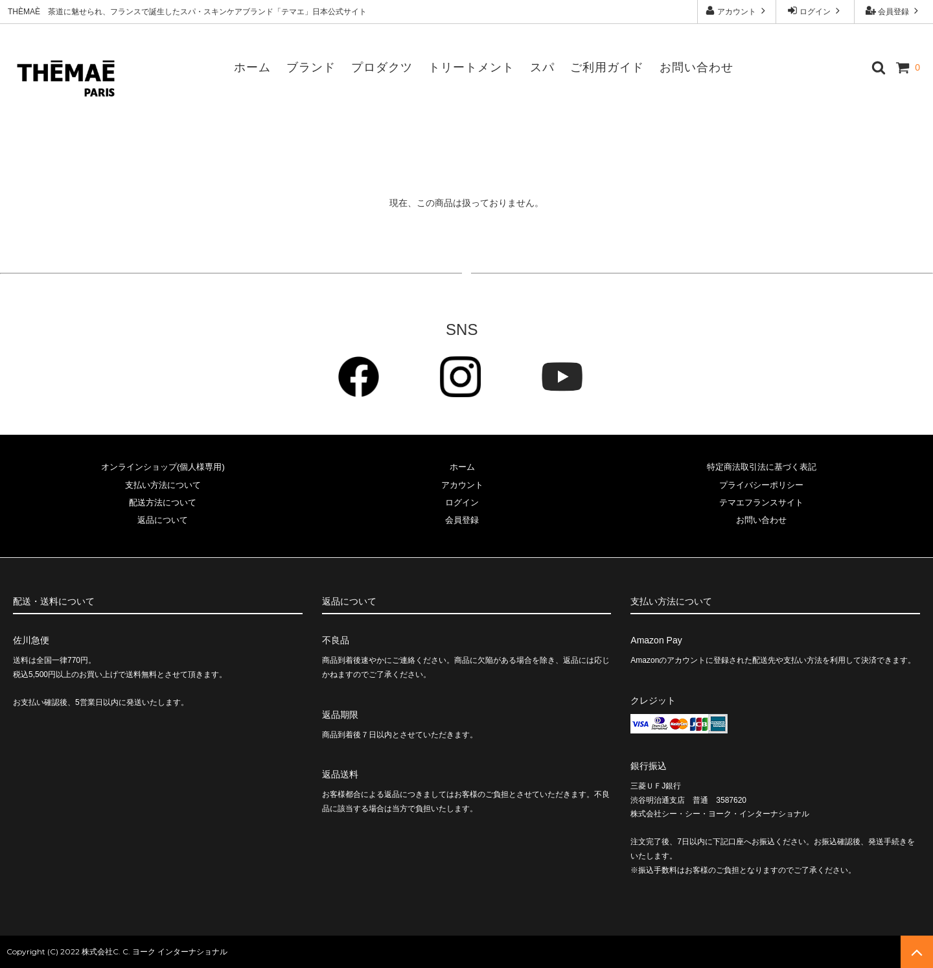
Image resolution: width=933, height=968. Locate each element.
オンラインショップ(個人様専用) (163, 467)
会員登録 (894, 10)
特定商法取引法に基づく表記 (761, 467)
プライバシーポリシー (761, 485)
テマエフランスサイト (761, 502)
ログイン (815, 10)
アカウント (737, 10)
